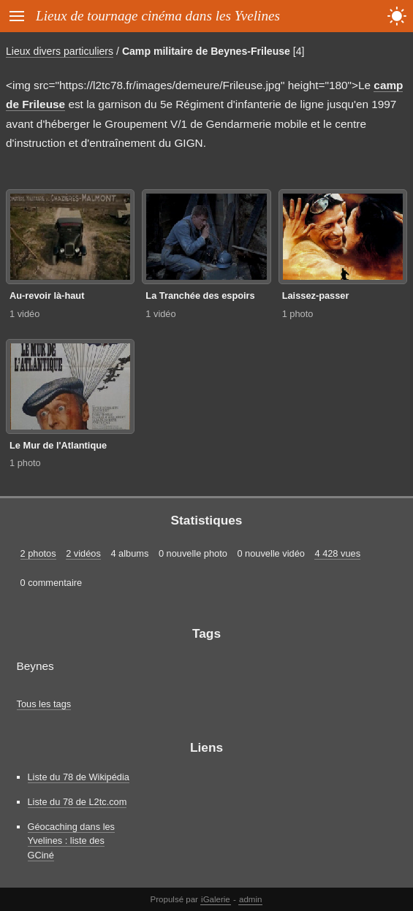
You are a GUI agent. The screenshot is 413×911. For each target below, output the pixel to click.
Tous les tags (44, 703)
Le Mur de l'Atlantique (58, 445)
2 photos (38, 553)
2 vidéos (83, 553)
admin (250, 899)
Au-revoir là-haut (47, 295)
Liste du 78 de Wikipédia (78, 776)
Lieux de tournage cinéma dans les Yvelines (158, 15)
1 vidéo (24, 313)
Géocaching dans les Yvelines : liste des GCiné (71, 840)
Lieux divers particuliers (59, 51)
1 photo (298, 313)
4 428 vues (337, 553)
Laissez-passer (315, 295)
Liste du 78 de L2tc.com (77, 801)
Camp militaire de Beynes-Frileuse (206, 51)
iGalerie (215, 899)
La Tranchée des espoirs (199, 295)
